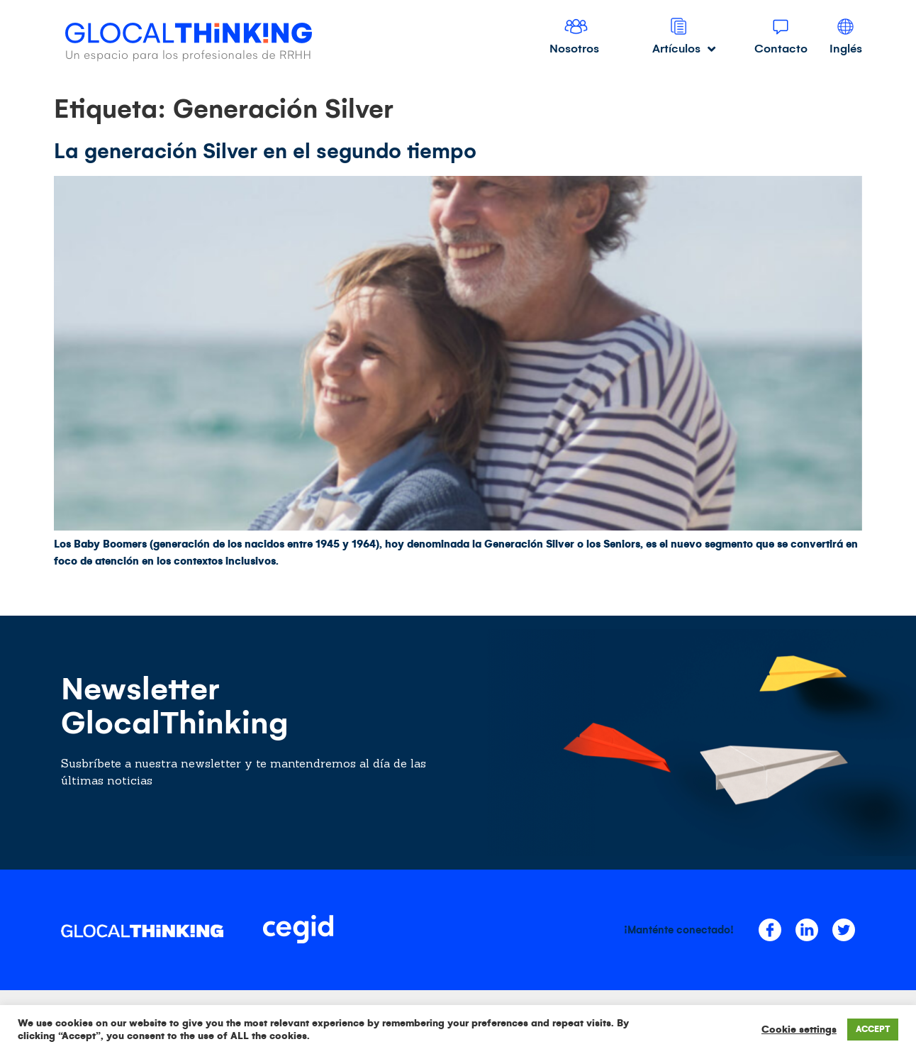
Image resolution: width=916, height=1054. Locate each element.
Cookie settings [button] (799, 1029)
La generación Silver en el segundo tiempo (265, 151)
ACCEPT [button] (873, 1029)
